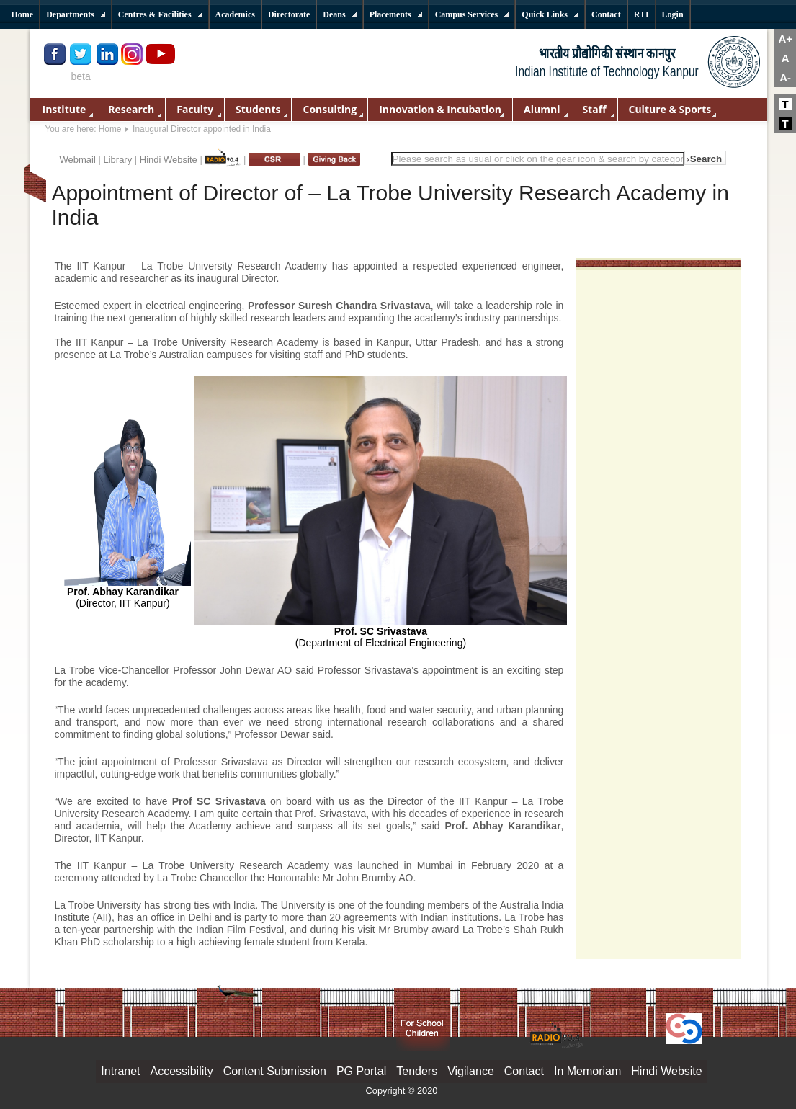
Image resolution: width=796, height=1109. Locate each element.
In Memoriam (587, 1071)
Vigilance (470, 1071)
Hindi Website (168, 159)
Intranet (120, 1071)
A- (785, 77)
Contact (524, 1071)
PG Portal (361, 1071)
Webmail (78, 159)
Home (110, 129)
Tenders (416, 1071)
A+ (785, 38)
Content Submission (274, 1071)
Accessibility (182, 1071)
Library (117, 159)
